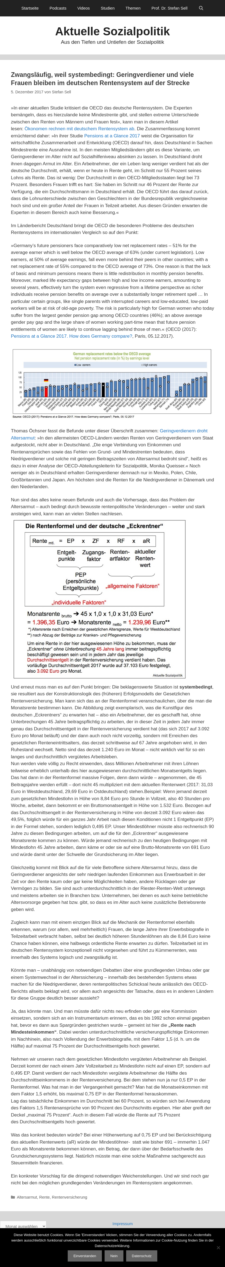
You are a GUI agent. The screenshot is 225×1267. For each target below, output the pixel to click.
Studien (108, 8)
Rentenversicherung (69, 1197)
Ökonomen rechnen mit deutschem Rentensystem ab (79, 128)
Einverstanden (84, 1256)
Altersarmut (27, 1197)
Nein (114, 1256)
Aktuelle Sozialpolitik (112, 31)
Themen (133, 8)
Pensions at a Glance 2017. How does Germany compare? (71, 336)
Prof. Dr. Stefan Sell (170, 8)
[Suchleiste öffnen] (201, 8)
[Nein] (218, 1247)
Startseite (30, 8)
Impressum (122, 1223)
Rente (44, 1197)
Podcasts (58, 8)
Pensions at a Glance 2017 (112, 135)
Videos (83, 8)
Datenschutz (142, 1256)
